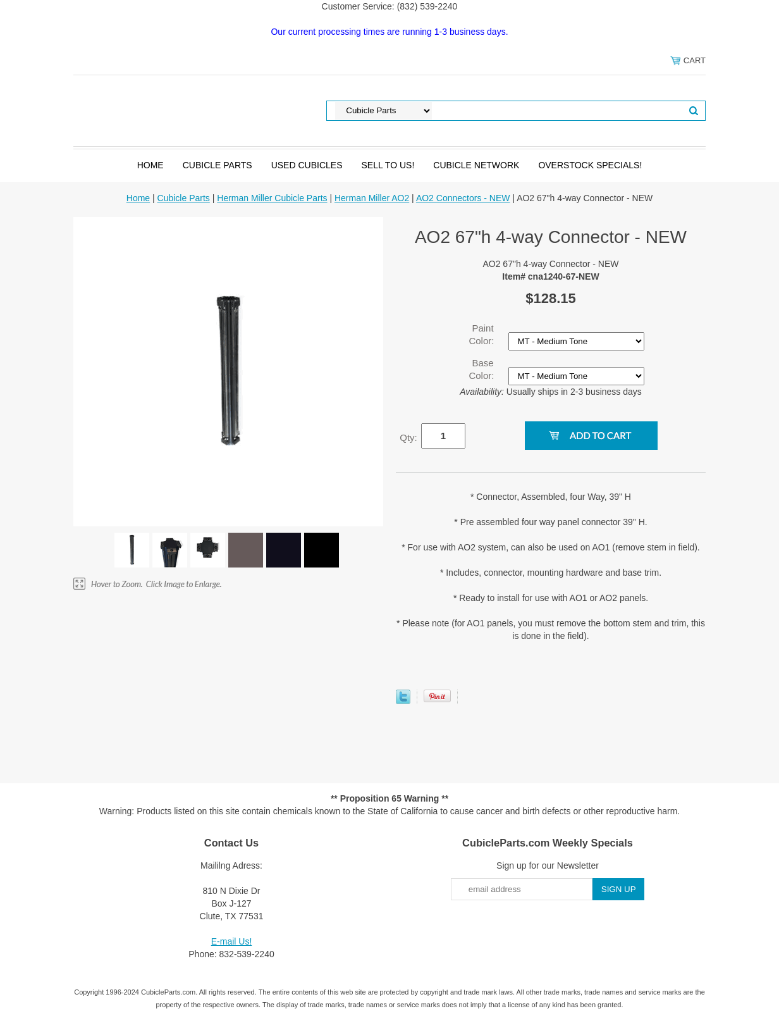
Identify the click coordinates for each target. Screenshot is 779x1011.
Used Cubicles (307, 165)
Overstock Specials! (590, 165)
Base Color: (482, 369)
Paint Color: (482, 334)
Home (150, 165)
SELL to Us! (387, 165)
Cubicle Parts (217, 165)
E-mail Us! (231, 941)
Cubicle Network (476, 165)
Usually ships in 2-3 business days (551, 392)
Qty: (408, 437)
